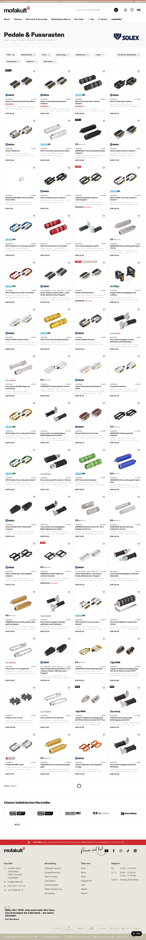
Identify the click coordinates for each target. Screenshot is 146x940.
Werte (83, 872)
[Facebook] (113, 850)
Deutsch (139, 2)
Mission (84, 893)
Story (83, 868)
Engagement (86, 880)
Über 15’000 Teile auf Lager (75, 1)
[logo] (17, 9)
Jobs (83, 885)
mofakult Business (52, 872)
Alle (17, 824)
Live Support (50, 880)
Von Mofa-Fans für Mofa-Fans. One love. (19, 937)
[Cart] (139, 10)
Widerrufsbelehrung (53, 889)
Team (83, 876)
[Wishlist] (132, 10)
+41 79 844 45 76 (15, 890)
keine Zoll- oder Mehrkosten (45, 1)
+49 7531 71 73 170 (16, 886)
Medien (84, 889)
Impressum (124, 937)
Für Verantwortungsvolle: (52, 937)
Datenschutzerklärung (105, 937)
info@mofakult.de (15, 882)
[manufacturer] (17, 813)
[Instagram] (120, 850)
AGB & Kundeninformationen (79, 937)
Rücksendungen (51, 885)
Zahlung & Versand (53, 868)
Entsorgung (50, 893)
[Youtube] (106, 850)
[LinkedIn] (135, 850)
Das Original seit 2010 (16, 1)
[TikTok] (128, 850)
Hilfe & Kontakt (51, 876)
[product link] (20, 92)
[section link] (7, 20)
